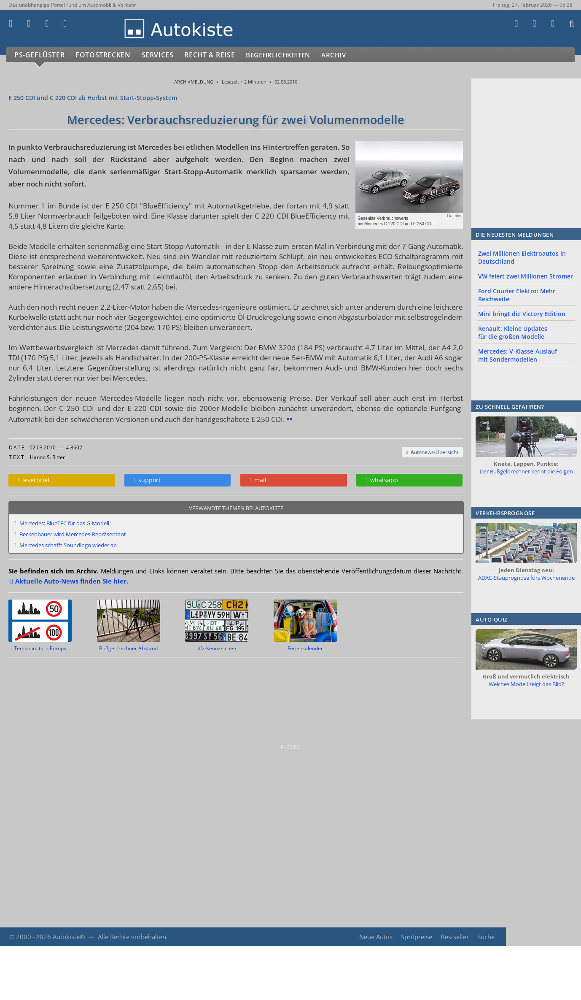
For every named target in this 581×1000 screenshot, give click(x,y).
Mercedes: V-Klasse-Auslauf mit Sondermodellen (517, 355)
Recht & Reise (215, 55)
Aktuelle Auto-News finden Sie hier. (71, 581)
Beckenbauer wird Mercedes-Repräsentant (72, 534)
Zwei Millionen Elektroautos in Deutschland (522, 257)
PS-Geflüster (40, 55)
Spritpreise (415, 936)
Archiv (349, 55)
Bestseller (454, 936)
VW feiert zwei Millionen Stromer (525, 276)
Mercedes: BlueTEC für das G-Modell (64, 523)
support (147, 480)
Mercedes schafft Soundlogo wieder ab (68, 545)
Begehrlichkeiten (289, 55)
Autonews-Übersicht (432, 452)
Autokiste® (69, 936)
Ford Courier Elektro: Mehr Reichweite (516, 295)
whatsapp (381, 480)
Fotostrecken (105, 55)
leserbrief (33, 480)
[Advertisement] (253, 809)
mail (257, 480)
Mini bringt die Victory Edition (521, 314)
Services (161, 55)
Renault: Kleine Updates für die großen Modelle (512, 332)
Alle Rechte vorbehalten (132, 936)
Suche (486, 936)
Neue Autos (375, 936)
